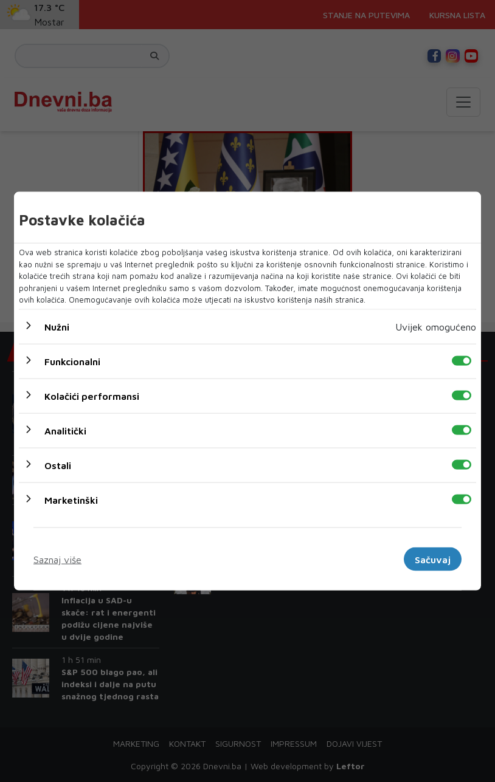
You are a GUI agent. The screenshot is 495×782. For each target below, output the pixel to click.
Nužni (56, 326)
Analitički (65, 430)
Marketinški (71, 499)
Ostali (57, 464)
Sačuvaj (433, 559)
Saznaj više (57, 559)
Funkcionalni (72, 360)
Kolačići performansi (91, 395)
